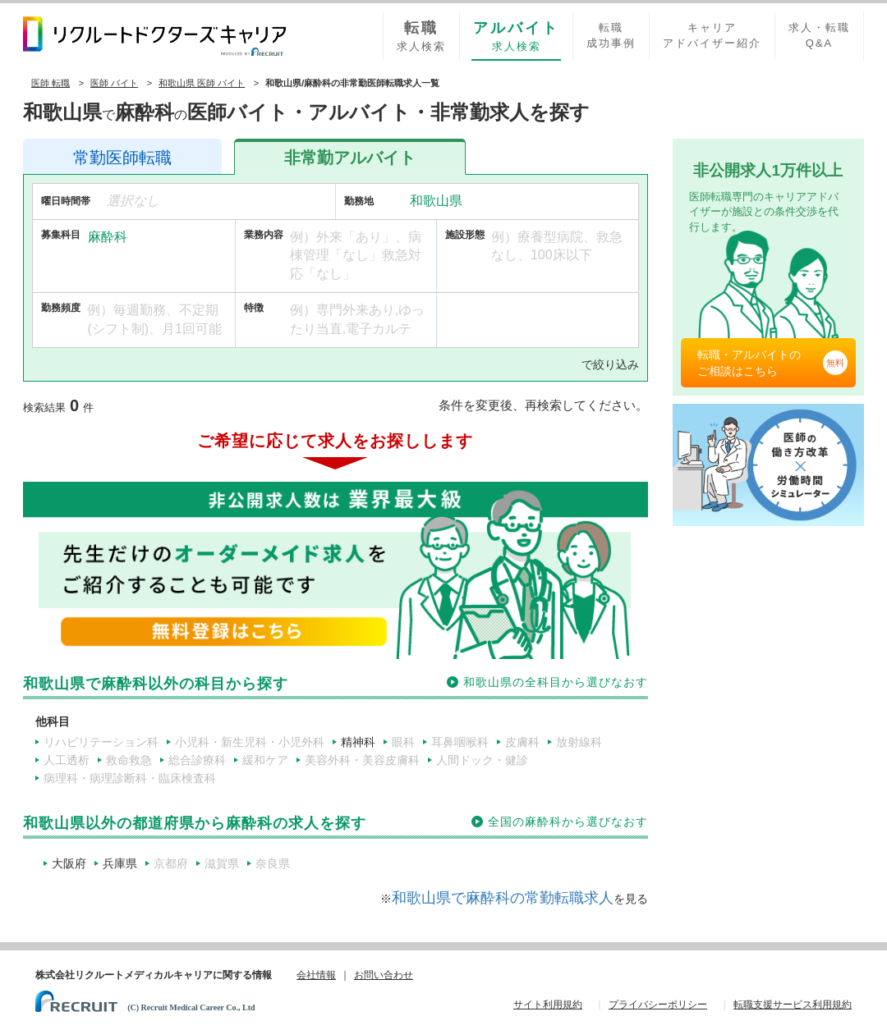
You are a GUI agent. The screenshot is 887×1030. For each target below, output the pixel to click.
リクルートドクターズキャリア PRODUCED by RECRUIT (154, 36)
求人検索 (421, 35)
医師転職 (122, 158)
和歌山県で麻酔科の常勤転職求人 (503, 898)
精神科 (358, 742)
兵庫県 (120, 863)
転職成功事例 (611, 35)
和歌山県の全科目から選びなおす (555, 682)
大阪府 (69, 863)
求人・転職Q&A (819, 35)
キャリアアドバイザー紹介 (712, 35)
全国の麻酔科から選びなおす (568, 821)
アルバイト (350, 158)
